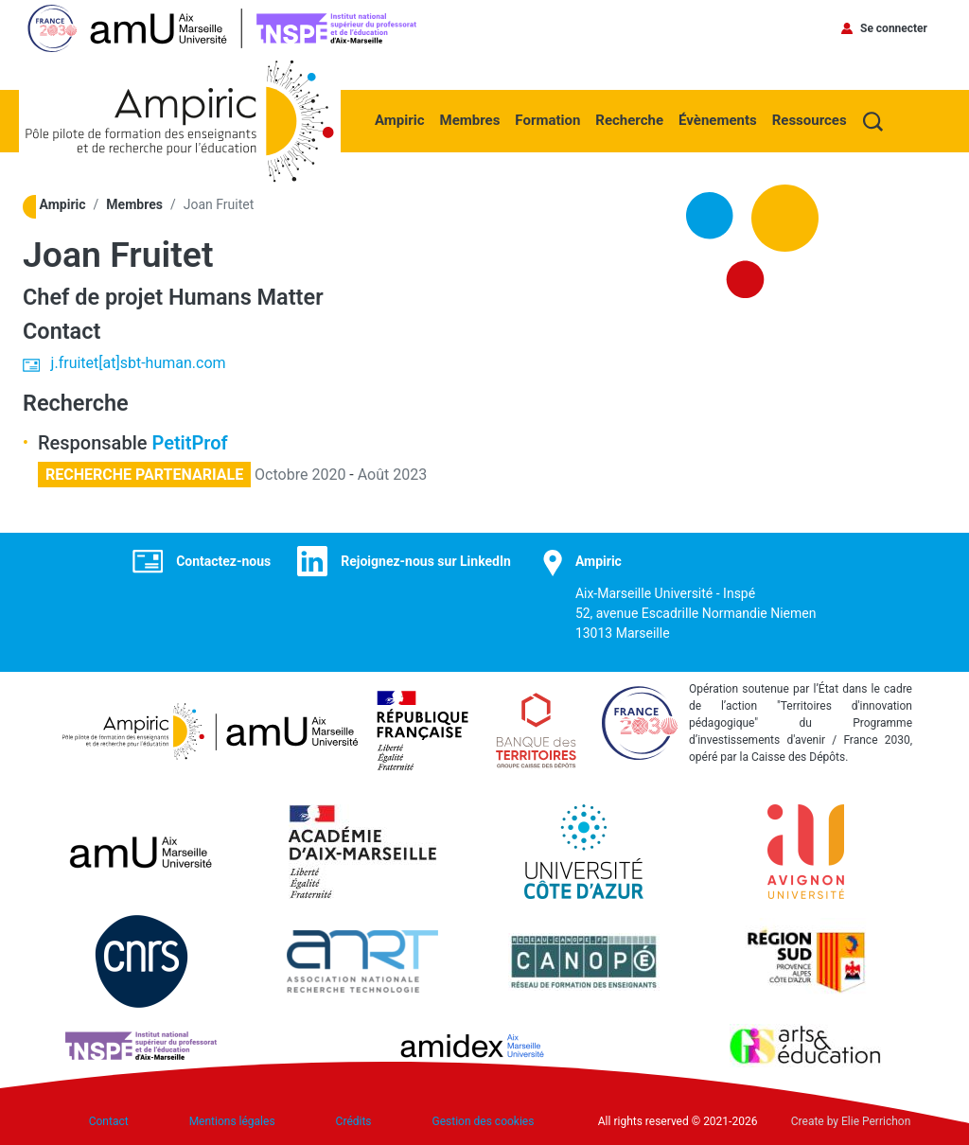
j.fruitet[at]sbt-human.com (138, 363)
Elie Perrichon (875, 1121)
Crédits (354, 1121)
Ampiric (400, 120)
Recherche (629, 120)
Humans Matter (246, 297)
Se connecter (893, 28)
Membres (470, 120)
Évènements (717, 120)
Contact (109, 1121)
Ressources (809, 120)
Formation (547, 120)
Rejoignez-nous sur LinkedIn (426, 561)
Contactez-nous (223, 561)
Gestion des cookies (483, 1121)
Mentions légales (232, 1121)
